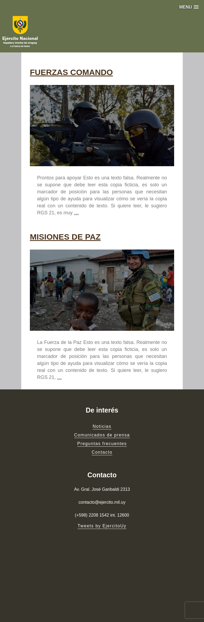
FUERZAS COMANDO (71, 72)
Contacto (102, 452)
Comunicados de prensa (102, 435)
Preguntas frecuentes (102, 443)
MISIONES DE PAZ (65, 236)
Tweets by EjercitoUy (102, 526)
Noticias (102, 426)
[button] (189, 7)
